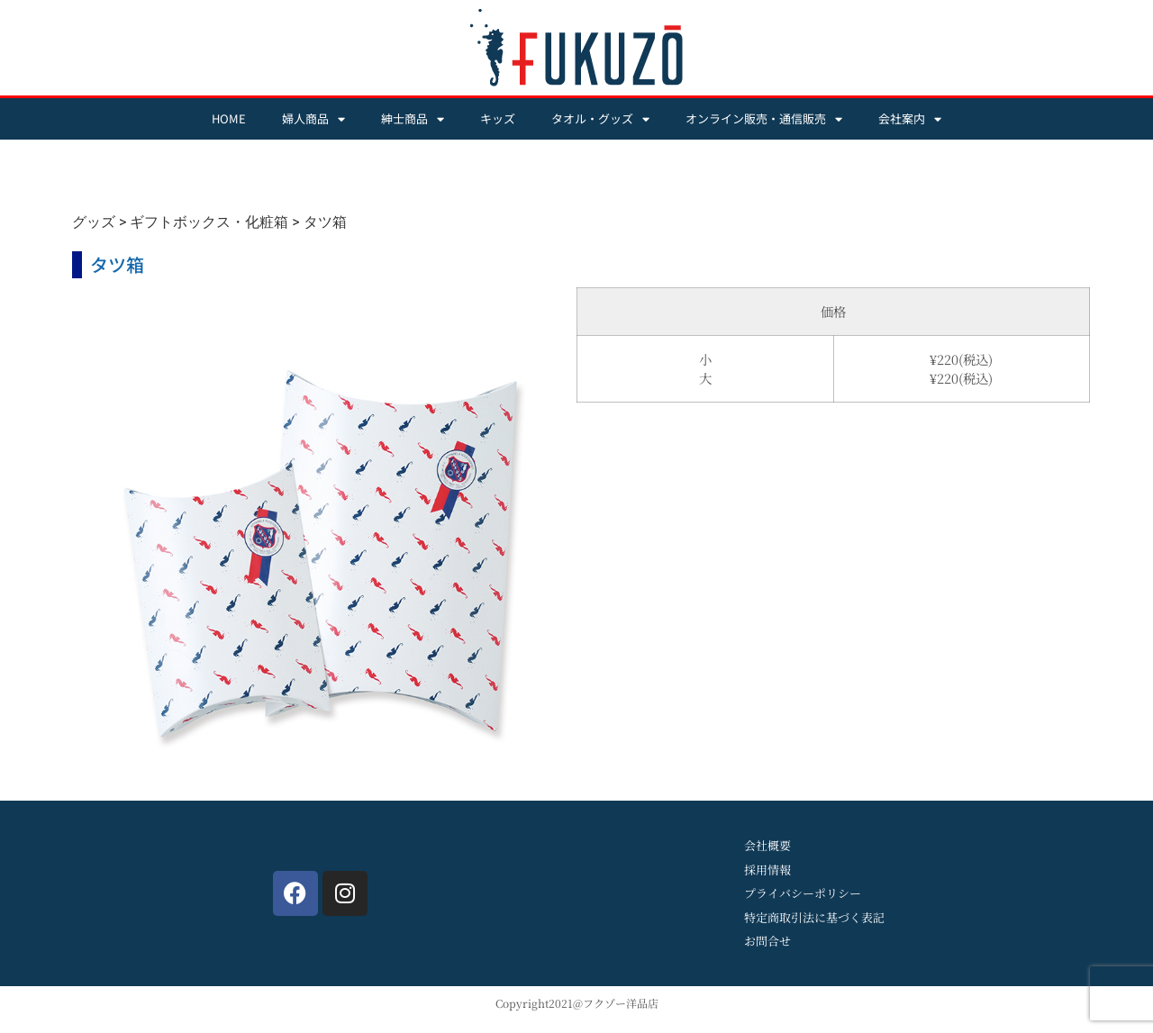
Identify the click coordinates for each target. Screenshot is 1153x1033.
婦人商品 (313, 119)
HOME (229, 118)
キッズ (497, 118)
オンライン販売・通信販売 (763, 119)
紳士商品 (412, 119)
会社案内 (909, 119)
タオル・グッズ (600, 119)
